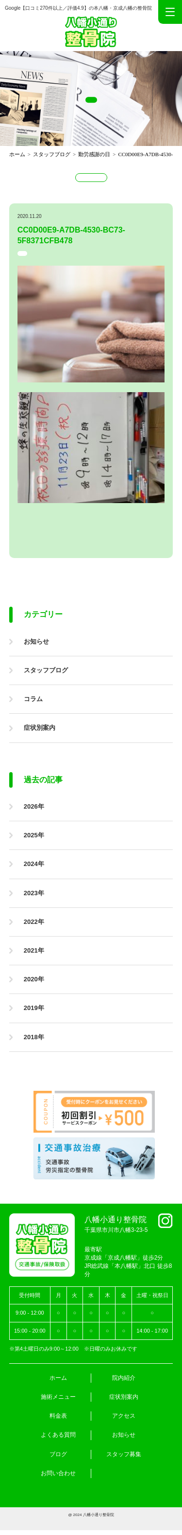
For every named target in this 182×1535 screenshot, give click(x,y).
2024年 (34, 863)
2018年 (34, 1037)
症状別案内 (39, 727)
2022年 (34, 921)
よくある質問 (58, 1434)
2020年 (34, 979)
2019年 (34, 1007)
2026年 (34, 806)
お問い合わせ (58, 1473)
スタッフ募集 (123, 1454)
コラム (33, 699)
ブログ (58, 1454)
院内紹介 (123, 1377)
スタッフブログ (46, 670)
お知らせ (36, 641)
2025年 (34, 835)
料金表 (58, 1415)
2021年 (34, 950)
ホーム (58, 1377)
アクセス (123, 1415)
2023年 (34, 893)
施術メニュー (58, 1396)
